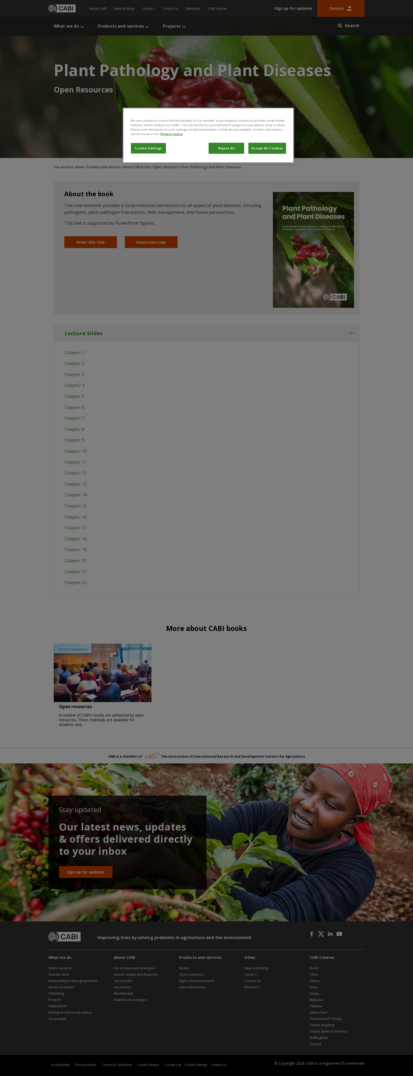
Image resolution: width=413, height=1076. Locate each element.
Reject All (226, 148)
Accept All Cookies (267, 148)
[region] (208, 135)
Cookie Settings (148, 148)
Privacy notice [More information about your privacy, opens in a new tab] (171, 134)
